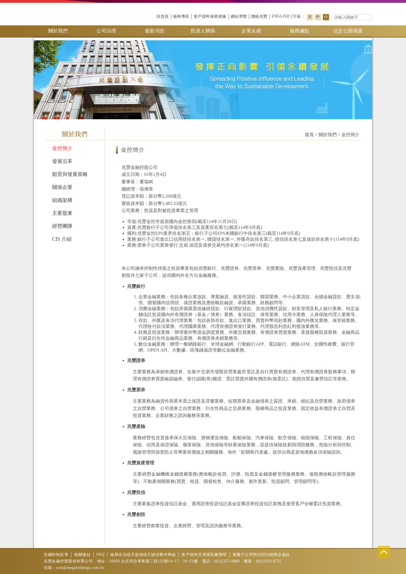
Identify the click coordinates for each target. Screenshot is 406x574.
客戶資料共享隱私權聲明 (204, 555)
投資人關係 (203, 31)
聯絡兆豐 (259, 16)
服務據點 (300, 31)
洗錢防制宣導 (56, 555)
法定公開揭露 (348, 31)
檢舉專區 (181, 16)
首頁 (309, 134)
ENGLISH (281, 16)
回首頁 (162, 16)
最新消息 (155, 31)
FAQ (100, 554)
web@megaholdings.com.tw (80, 568)
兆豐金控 (53, 14)
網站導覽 (239, 16)
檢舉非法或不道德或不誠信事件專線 (143, 555)
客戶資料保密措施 (210, 16)
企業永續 (251, 31)
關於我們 (58, 31)
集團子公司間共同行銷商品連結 (261, 555)
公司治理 (106, 31)
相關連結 (82, 555)
